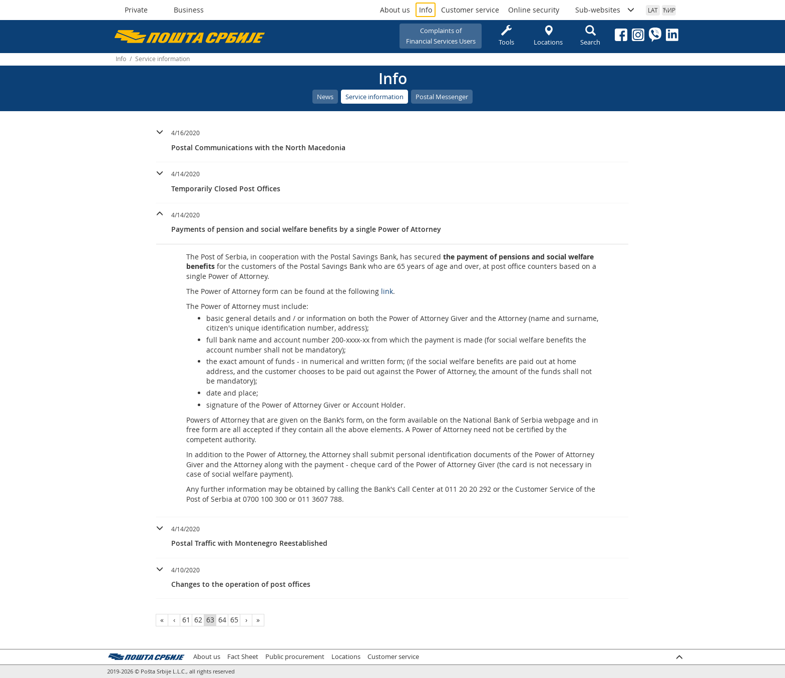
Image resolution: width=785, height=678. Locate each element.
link (387, 291)
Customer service (470, 10)
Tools (506, 36)
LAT (653, 10)
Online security (533, 10)
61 (186, 619)
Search (590, 36)
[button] (392, 139)
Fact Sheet (242, 656)
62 (198, 619)
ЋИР (669, 10)
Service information (374, 96)
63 (210, 619)
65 (234, 619)
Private (136, 10)
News (325, 96)
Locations (548, 36)
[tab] (392, 142)
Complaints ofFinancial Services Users (441, 36)
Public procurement (294, 656)
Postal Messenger (442, 96)
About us (395, 10)
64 (222, 619)
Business (189, 10)
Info (425, 10)
